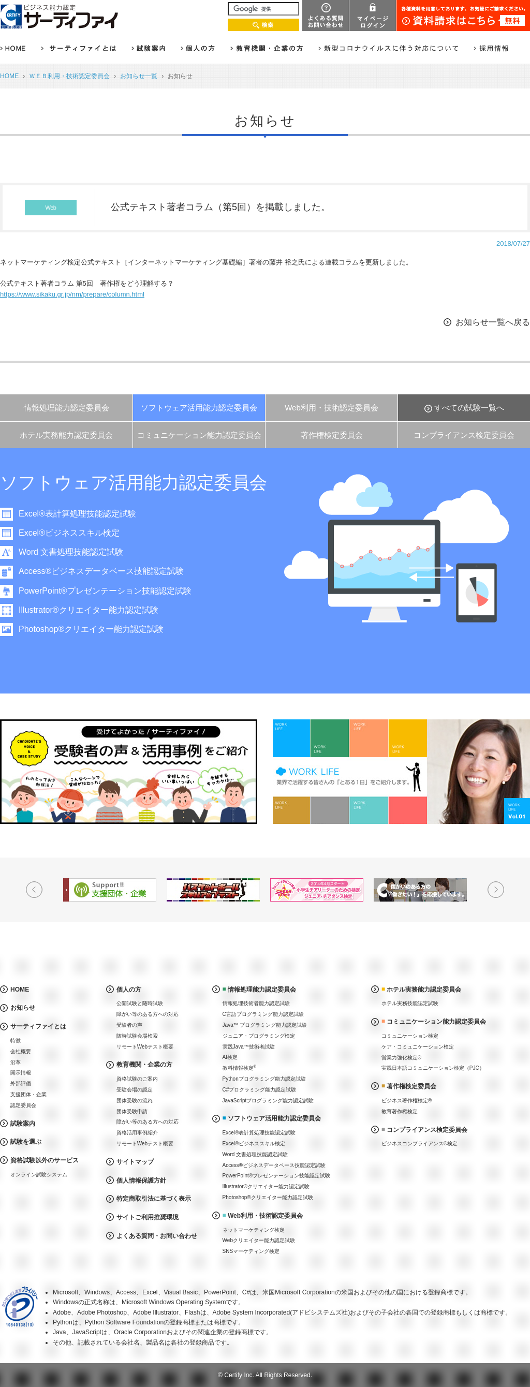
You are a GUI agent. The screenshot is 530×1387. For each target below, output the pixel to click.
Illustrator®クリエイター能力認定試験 (88, 610)
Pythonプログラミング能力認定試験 (264, 1079)
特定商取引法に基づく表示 (153, 1198)
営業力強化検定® (401, 1057)
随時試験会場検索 (137, 1036)
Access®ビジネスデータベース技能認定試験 (101, 571)
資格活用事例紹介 (137, 1132)
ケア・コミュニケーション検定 (417, 1047)
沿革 (15, 1062)
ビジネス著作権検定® (406, 1100)
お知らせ (22, 1007)
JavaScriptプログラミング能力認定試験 (268, 1100)
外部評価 (20, 1083)
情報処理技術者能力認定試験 (256, 1003)
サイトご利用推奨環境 (147, 1217)
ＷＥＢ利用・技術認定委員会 (69, 76)
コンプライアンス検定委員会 (464, 435)
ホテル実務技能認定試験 (409, 1003)
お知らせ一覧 (138, 76)
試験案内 (22, 1123)
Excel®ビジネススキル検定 (69, 532)
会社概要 (20, 1051)
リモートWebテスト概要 (144, 1047)
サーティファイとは (38, 1026)
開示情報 (20, 1072)
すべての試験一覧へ (469, 407)
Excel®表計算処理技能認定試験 (77, 513)
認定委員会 (23, 1105)
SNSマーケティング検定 (251, 1251)
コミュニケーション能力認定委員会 (199, 435)
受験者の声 (129, 1025)
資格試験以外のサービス (44, 1160)
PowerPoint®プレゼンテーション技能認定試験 (105, 590)
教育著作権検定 (399, 1111)
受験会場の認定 (134, 1090)
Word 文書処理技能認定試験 (71, 552)
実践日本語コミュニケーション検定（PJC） (432, 1068)
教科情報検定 (240, 1067)
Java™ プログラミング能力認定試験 (265, 1025)
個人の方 (128, 989)
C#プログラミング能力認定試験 (260, 1090)
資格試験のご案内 (137, 1079)
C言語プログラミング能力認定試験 (263, 1014)
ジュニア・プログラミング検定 (259, 1036)
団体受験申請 (132, 1111)
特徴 (15, 1040)
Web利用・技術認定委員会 (331, 407)
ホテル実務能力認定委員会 (66, 435)
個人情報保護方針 (141, 1180)
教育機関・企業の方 (144, 1064)
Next (496, 889)
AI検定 (230, 1057)
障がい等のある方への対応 (147, 1014)
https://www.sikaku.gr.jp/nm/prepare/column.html (72, 294)
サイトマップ (135, 1161)
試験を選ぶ (25, 1141)
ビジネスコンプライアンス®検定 (419, 1143)
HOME (9, 76)
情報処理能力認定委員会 (66, 407)
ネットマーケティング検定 (254, 1230)
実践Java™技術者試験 (249, 1047)
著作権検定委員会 (332, 435)
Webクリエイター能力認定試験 (259, 1240)
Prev (34, 889)
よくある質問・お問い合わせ (156, 1236)
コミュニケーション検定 (409, 1036)
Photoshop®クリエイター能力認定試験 (91, 629)
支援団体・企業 (28, 1094)
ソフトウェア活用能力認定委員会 (199, 407)
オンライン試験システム (38, 1174)
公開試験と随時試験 (139, 1003)
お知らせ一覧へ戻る (492, 322)
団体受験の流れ (134, 1100)
